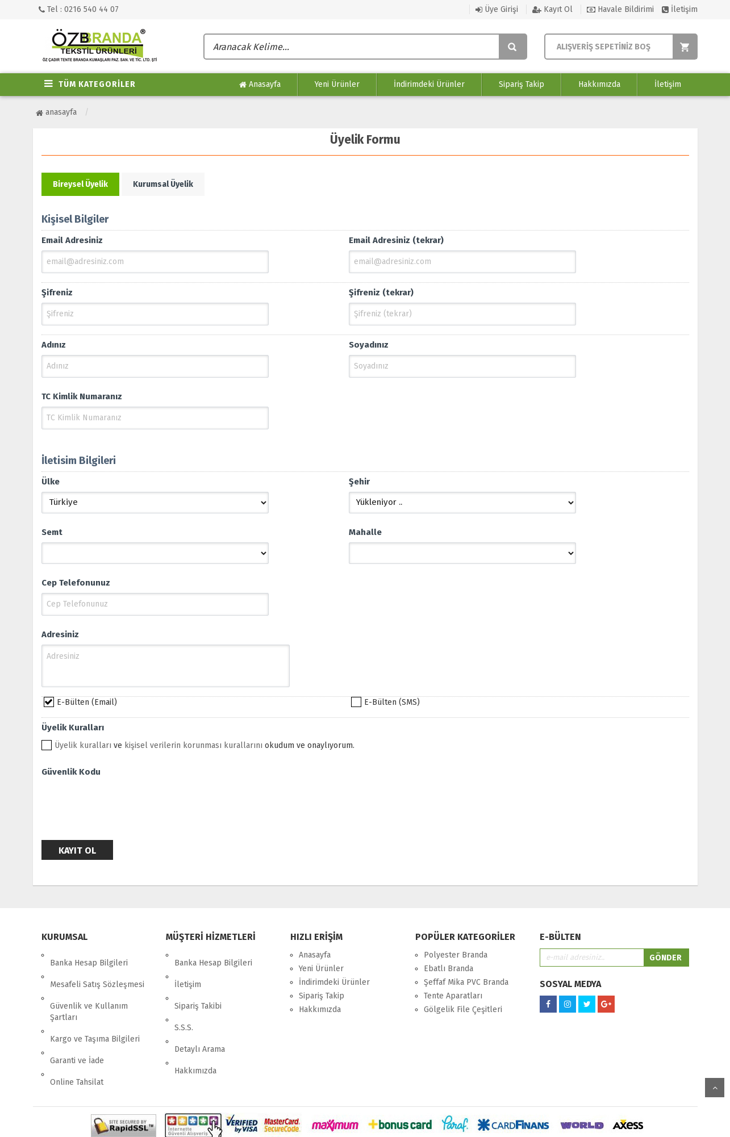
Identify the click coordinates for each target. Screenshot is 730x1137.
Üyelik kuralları (83, 745)
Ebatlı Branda (448, 968)
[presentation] (127, 804)
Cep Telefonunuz (75, 583)
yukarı (714, 1087)
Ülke (50, 481)
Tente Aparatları (453, 996)
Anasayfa (260, 84)
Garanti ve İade (77, 1021)
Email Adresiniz (72, 240)
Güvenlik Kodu (71, 772)
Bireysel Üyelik (80, 184)
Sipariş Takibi (198, 982)
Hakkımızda (599, 84)
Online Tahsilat (76, 1034)
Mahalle (365, 532)
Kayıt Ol (552, 9)
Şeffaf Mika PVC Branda (466, 982)
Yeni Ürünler (337, 84)
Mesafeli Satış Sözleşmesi (97, 968)
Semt (51, 532)
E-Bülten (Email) (87, 702)
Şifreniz (57, 292)
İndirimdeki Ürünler (429, 84)
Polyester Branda (455, 955)
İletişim (680, 9)
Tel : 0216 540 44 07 (79, 9)
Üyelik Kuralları (72, 727)
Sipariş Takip (521, 84)
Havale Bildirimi (620, 9)
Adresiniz (60, 634)
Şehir (359, 481)
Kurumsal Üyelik (163, 184)
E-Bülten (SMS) (392, 702)
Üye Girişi (496, 9)
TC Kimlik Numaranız (81, 396)
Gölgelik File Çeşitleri (463, 1009)
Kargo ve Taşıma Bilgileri (95, 1007)
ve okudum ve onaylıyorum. (204, 745)
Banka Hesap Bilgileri (89, 955)
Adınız (53, 345)
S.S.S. (183, 996)
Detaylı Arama (199, 1009)
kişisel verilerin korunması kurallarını (193, 745)
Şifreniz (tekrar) (381, 292)
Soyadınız (369, 345)
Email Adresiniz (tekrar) (396, 240)
